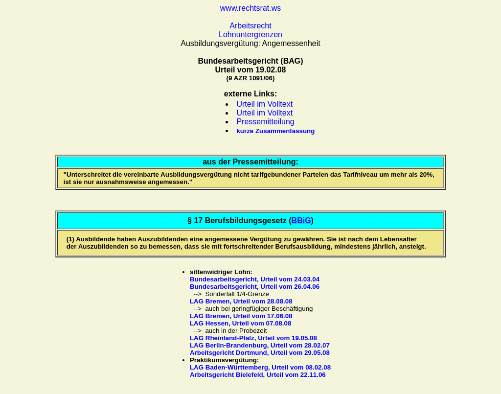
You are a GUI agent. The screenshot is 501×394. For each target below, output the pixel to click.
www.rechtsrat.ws (250, 8)
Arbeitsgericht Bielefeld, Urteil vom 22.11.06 (258, 374)
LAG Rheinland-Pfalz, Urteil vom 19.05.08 (253, 338)
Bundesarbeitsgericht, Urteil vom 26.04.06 (254, 286)
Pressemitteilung (265, 121)
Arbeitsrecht (250, 26)
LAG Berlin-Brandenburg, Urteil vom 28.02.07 (260, 345)
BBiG (301, 220)
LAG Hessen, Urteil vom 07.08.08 (240, 323)
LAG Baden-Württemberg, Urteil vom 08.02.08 (260, 367)
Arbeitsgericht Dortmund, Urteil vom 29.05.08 (260, 352)
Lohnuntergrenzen (250, 34)
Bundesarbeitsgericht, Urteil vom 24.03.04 (254, 279)
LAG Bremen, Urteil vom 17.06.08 (241, 316)
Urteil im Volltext (264, 104)
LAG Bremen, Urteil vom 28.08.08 (241, 301)
